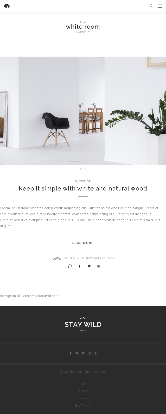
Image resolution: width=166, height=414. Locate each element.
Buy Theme (83, 405)
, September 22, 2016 (99, 258)
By (67, 258)
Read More (83, 243)
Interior (83, 181)
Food (83, 384)
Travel (83, 398)
